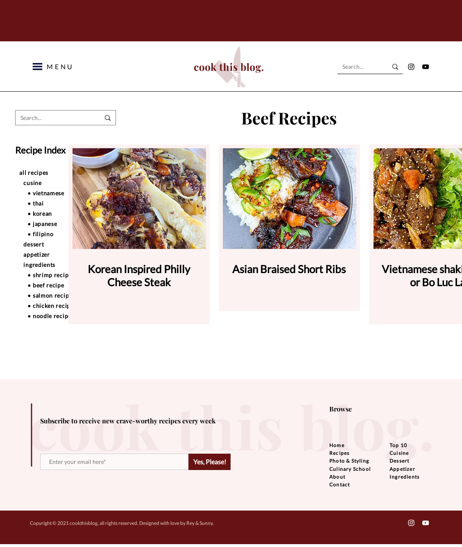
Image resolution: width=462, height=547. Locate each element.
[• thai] (64, 203)
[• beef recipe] (64, 285)
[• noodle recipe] (64, 316)
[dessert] (60, 244)
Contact (339, 484)
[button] (37, 66)
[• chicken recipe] (64, 305)
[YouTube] (425, 67)
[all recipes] (56, 172)
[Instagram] (411, 67)
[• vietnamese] (64, 193)
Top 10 (398, 445)
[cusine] (60, 183)
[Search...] (358, 66)
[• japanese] (64, 223)
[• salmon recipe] (64, 295)
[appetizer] (60, 254)
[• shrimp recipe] (64, 275)
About (337, 477)
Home (336, 445)
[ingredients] (60, 264)
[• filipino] (64, 234)
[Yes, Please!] (209, 462)
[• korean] (64, 213)
